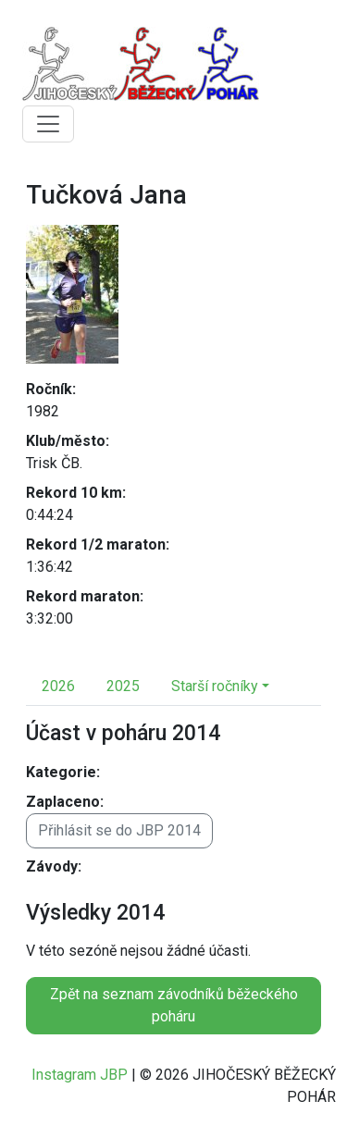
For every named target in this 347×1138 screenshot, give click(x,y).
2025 (123, 686)
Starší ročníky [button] (214, 686)
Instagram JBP (79, 1074)
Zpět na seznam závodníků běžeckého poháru (174, 1005)
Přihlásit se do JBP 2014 (119, 830)
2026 (58, 686)
